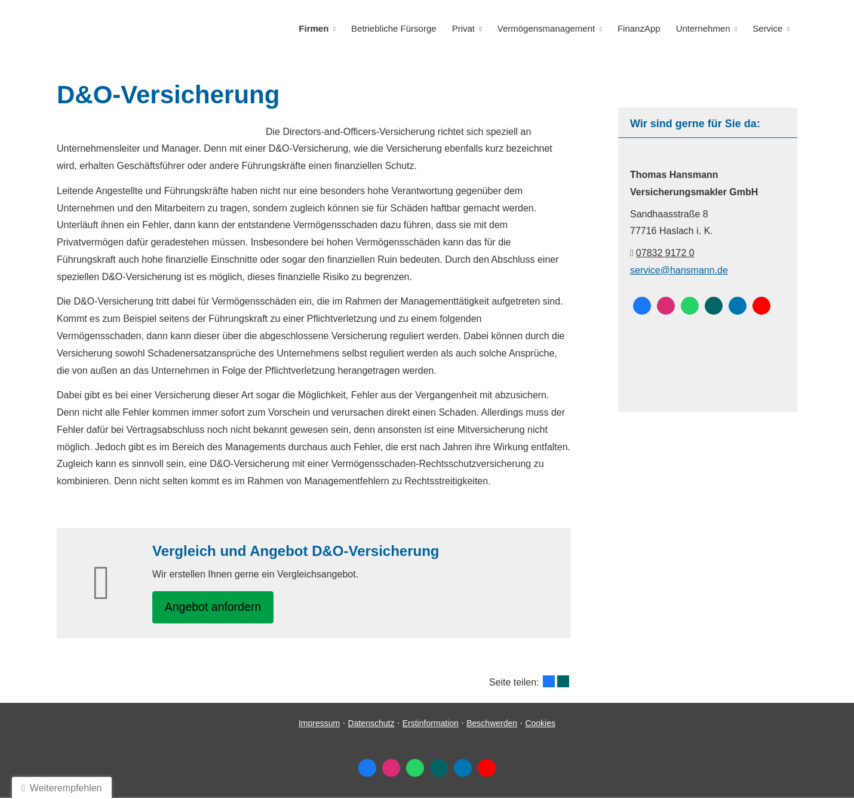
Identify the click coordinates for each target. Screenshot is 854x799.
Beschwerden (491, 725)
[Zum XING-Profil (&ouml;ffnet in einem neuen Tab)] (714, 305)
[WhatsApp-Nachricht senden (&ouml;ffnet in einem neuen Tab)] (690, 305)
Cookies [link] (540, 725)
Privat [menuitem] (468, 28)
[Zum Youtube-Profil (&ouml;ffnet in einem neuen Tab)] (761, 305)
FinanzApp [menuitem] (641, 28)
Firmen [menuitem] (322, 28)
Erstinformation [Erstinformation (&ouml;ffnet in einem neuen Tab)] (431, 725)
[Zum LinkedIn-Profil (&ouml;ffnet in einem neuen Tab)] (738, 305)
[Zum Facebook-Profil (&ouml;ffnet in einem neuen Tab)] (642, 305)
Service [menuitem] (768, 28)
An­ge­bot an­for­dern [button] (218, 607)
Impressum (319, 725)
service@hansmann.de (679, 269)
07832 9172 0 (665, 252)
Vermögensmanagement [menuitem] (550, 28)
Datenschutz (371, 725)
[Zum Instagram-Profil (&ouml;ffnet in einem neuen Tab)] (666, 305)
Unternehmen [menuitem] (705, 28)
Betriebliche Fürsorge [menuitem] (400, 28)
